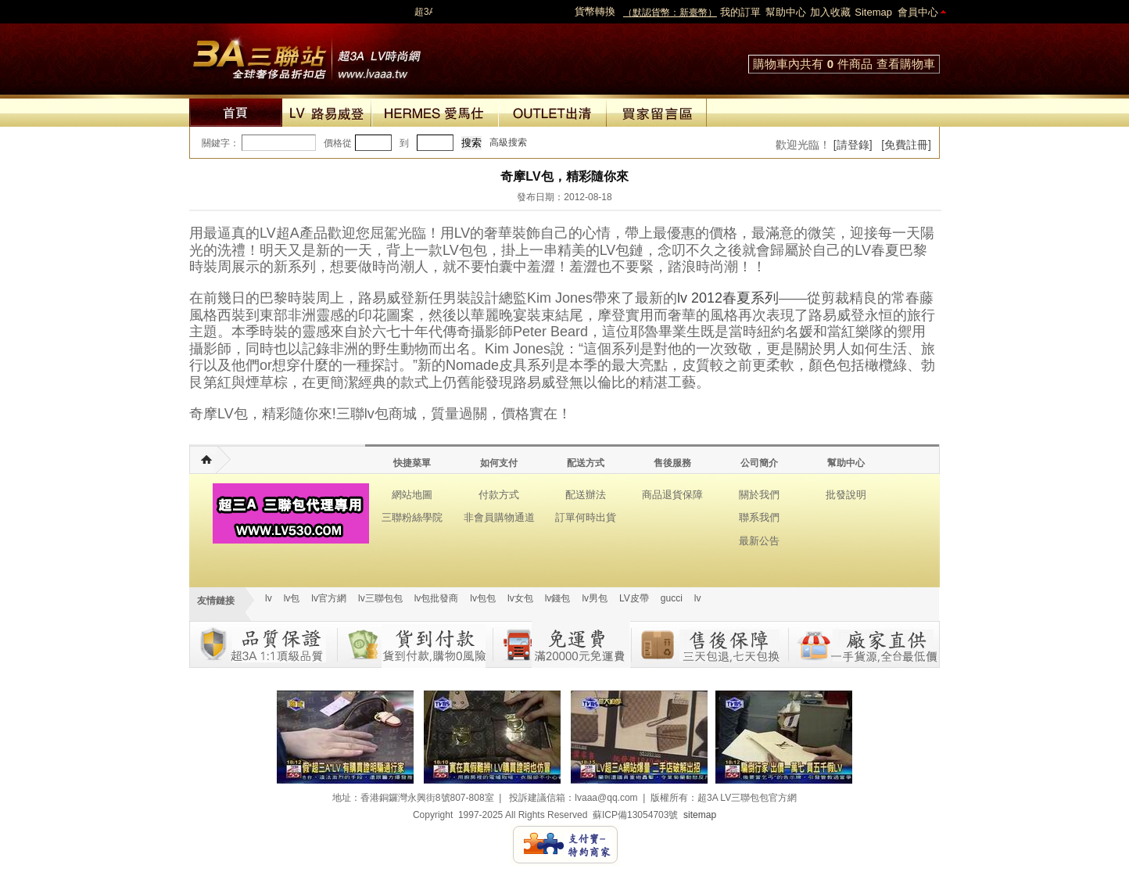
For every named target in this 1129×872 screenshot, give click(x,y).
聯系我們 (759, 517)
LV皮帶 (634, 598)
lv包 (306, 54)
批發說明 (846, 495)
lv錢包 (558, 598)
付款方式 (498, 495)
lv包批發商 (436, 598)
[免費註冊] (906, 144)
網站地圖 (412, 495)
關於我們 (759, 495)
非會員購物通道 (499, 517)
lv (268, 598)
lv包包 (483, 598)
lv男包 (595, 598)
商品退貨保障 (672, 495)
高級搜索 (508, 142)
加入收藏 (830, 12)
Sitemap (873, 12)
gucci (672, 598)
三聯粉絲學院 (412, 517)
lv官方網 (328, 598)
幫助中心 (785, 12)
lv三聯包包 (380, 598)
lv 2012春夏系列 (728, 298)
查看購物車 (905, 63)
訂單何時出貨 (585, 517)
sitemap (699, 814)
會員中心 (918, 12)
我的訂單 (740, 12)
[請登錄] (853, 144)
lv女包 (520, 598)
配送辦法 (585, 495)
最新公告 (759, 541)
